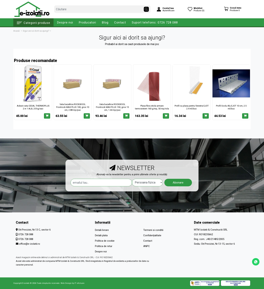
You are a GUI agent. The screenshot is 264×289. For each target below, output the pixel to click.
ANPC (146, 246)
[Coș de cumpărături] (232, 9)
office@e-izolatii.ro (29, 243)
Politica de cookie (104, 240)
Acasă (16, 31)
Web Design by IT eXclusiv (72, 283)
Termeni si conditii (153, 230)
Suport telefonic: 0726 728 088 (155, 22)
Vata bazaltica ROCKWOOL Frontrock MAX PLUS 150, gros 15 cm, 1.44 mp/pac (112, 107)
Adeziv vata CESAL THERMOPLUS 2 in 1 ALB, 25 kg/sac (33, 107)
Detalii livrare (102, 230)
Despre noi (65, 22)
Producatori (87, 22)
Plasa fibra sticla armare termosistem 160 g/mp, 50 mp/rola (152, 107)
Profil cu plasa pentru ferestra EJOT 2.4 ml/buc (192, 107)
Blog (105, 22)
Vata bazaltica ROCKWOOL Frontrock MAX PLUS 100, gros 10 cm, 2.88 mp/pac (72, 107)
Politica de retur (103, 246)
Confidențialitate (152, 235)
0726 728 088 (25, 234)
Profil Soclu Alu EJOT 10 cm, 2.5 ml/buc (231, 107)
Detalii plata (101, 235)
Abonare (178, 182)
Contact (120, 22)
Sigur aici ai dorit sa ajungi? (36, 31)
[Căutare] (146, 8)
